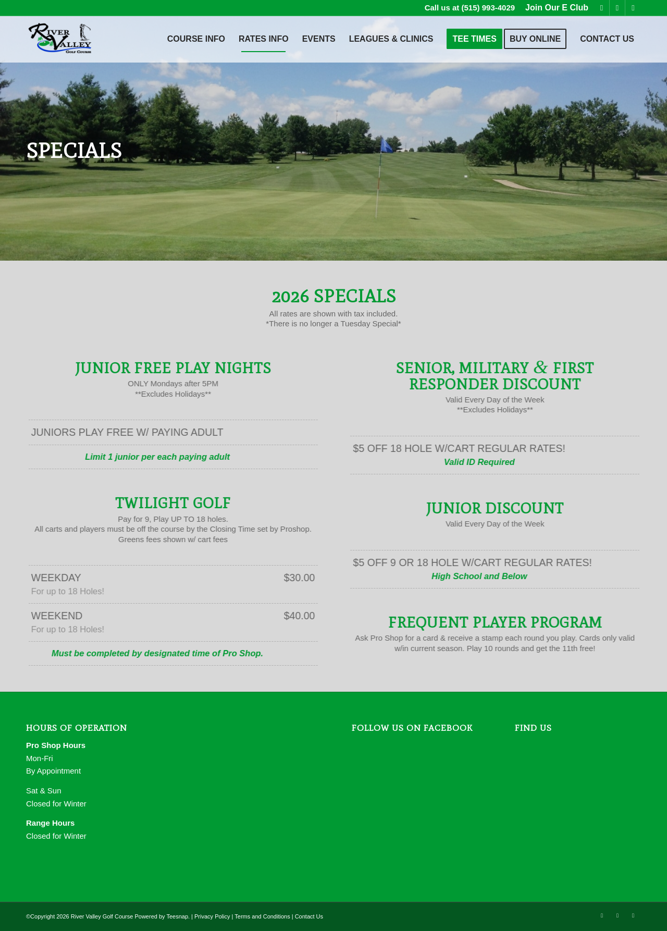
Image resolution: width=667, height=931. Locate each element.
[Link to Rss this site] (633, 8)
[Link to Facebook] (601, 8)
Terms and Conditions (262, 916)
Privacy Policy (212, 916)
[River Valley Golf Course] (60, 39)
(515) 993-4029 (488, 7)
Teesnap (177, 916)
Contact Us (309, 916)
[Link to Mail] (617, 8)
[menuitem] (554, 7)
